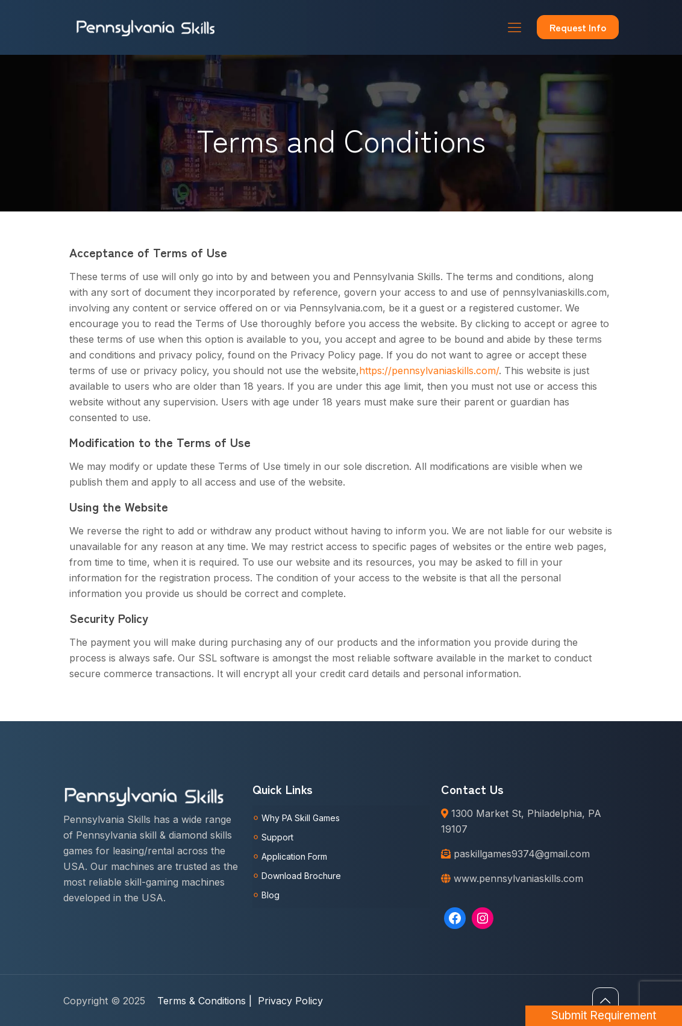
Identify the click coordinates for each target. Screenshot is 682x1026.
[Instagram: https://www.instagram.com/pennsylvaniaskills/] (482, 918)
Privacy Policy (290, 1001)
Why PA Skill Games (300, 818)
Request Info (577, 27)
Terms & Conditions (204, 1001)
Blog (270, 895)
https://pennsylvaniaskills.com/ (429, 370)
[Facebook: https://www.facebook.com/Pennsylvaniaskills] (455, 918)
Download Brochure (301, 876)
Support (277, 837)
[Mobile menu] (514, 27)
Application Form (294, 856)
